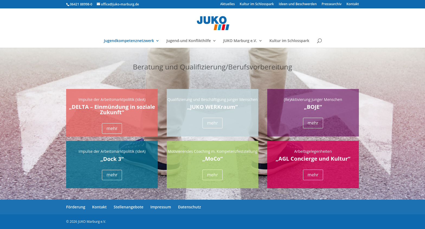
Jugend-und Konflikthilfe (188, 41)
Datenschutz (189, 206)
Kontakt (352, 4)
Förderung (75, 206)
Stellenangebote (128, 206)
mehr (112, 128)
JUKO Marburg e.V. (240, 41)
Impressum (160, 206)
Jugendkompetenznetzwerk (129, 41)
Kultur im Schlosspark (257, 4)
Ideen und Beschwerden (298, 4)
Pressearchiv (331, 4)
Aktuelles (227, 4)
